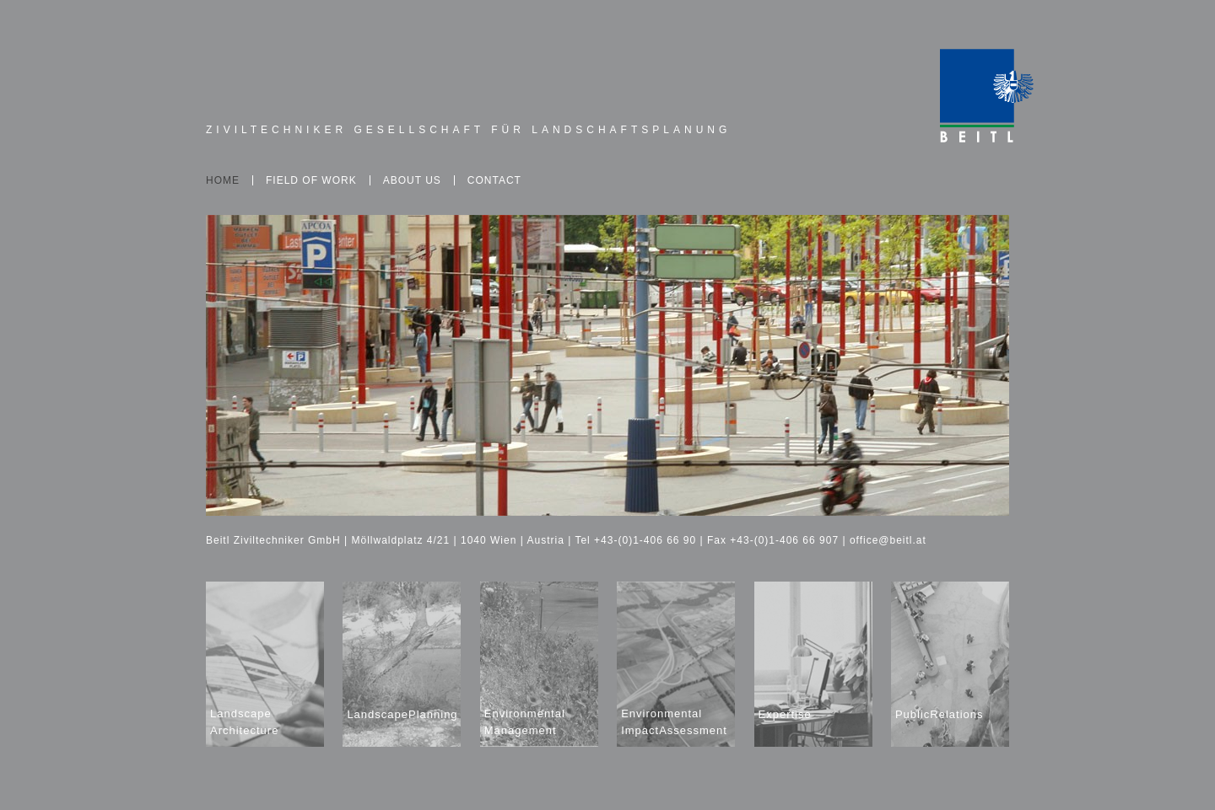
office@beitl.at (888, 540)
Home (223, 180)
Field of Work (311, 180)
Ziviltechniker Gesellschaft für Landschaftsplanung (468, 130)
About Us (412, 180)
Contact (494, 180)
